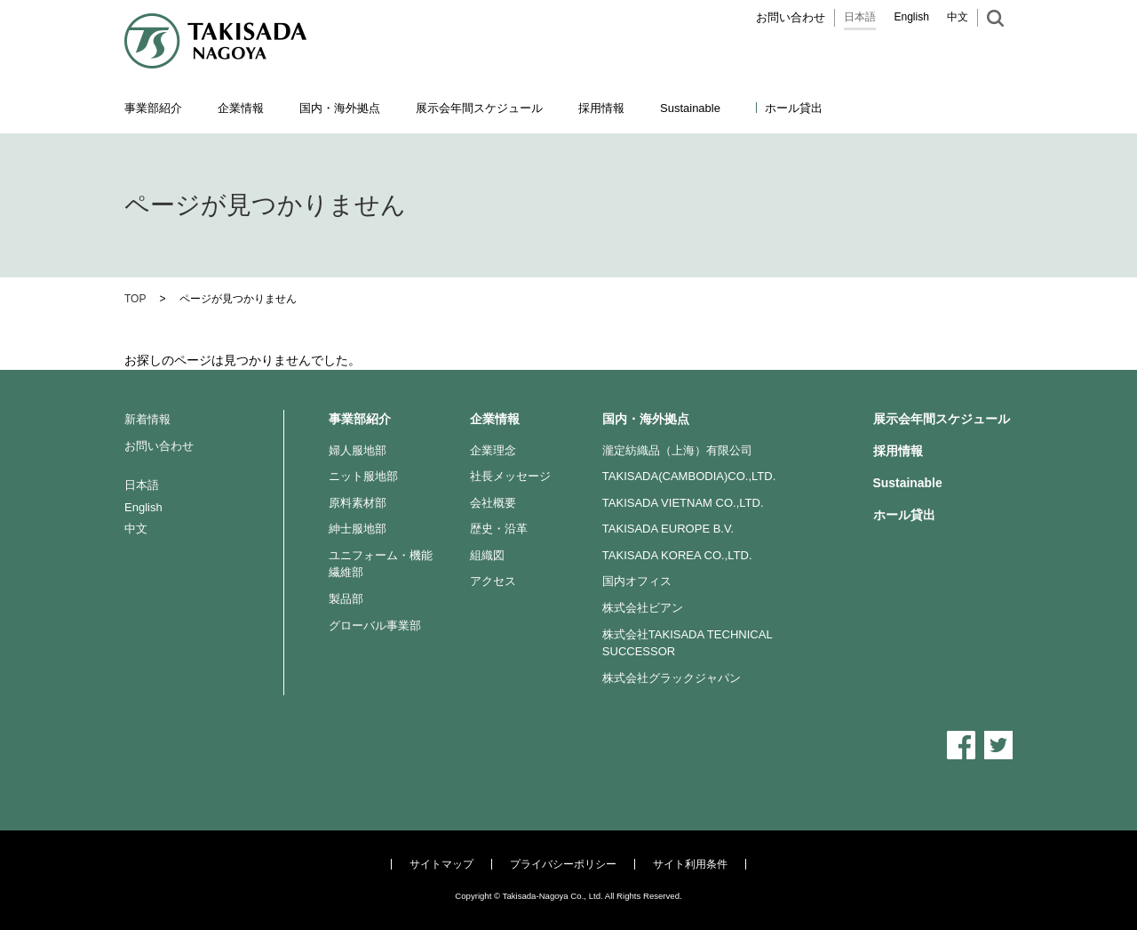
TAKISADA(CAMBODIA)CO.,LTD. (689, 476)
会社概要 (493, 502)
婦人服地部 (357, 450)
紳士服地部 (357, 528)
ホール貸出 (794, 108)
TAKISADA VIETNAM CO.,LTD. (683, 502)
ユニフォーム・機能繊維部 (381, 564)
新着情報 (147, 419)
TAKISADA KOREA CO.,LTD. (677, 555)
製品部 (346, 598)
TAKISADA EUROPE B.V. (668, 528)
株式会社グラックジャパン (671, 678)
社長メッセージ (510, 476)
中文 (957, 17)
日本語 (860, 17)
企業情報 (495, 419)
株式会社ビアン (642, 607)
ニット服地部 (363, 476)
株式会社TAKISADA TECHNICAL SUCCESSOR (687, 643)
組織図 (487, 555)
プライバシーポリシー (563, 864)
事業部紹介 (360, 419)
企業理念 (493, 450)
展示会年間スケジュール (479, 108)
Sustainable (907, 483)
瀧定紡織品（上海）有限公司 (677, 450)
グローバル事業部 (375, 625)
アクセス (493, 581)
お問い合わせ (790, 17)
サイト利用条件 (690, 864)
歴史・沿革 (499, 528)
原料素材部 (357, 502)
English (911, 17)
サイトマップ (441, 864)
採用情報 (601, 108)
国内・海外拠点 (645, 419)
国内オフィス (637, 581)
